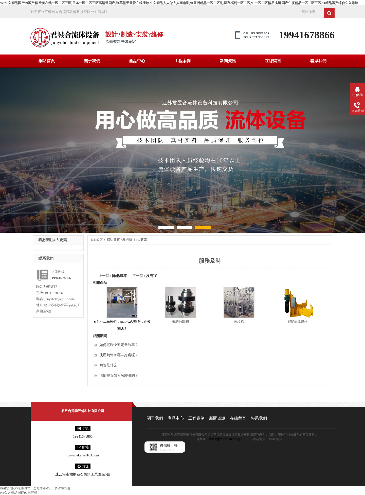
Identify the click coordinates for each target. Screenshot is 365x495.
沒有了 (151, 276)
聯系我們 (318, 61)
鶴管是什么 (108, 365)
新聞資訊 (228, 61)
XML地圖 (276, 439)
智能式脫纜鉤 (297, 321)
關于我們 (92, 61)
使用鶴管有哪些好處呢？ (118, 355)
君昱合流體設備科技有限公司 (82, 411)
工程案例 (182, 61)
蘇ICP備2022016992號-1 (226, 439)
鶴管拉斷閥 (180, 321)
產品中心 (137, 61)
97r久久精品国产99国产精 (18, 492)
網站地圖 (308, 12)
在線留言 (273, 61)
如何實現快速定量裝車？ (118, 345)
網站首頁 (47, 61)
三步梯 (239, 321)
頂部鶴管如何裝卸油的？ (118, 375)
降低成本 (119, 276)
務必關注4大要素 (134, 240)
